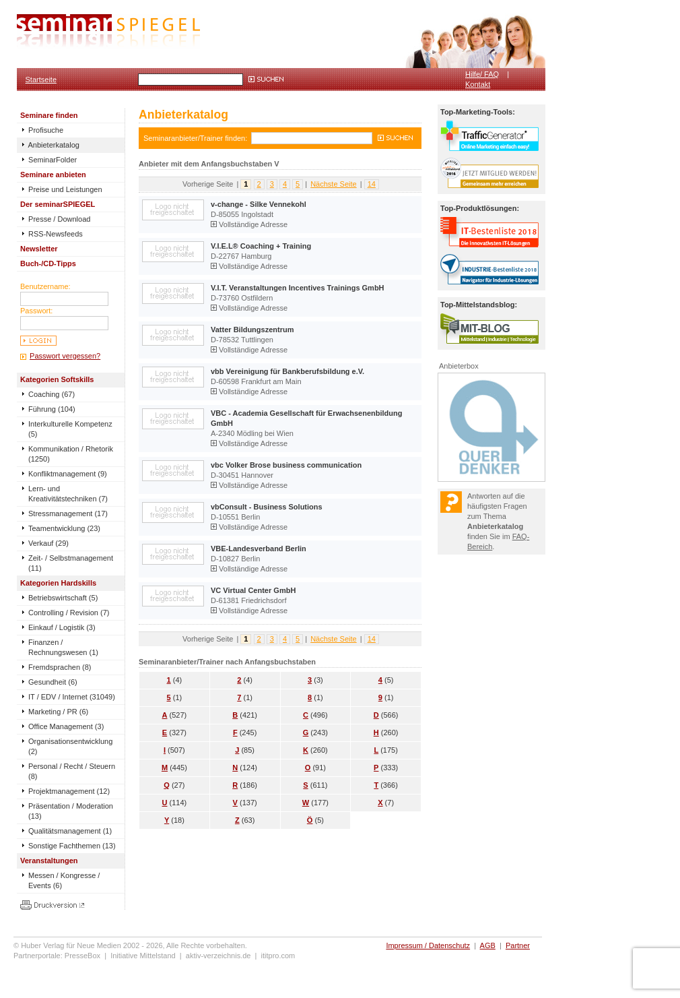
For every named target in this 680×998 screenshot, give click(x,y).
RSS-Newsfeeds (51, 234)
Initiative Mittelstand (143, 956)
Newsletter (39, 249)
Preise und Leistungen (61, 189)
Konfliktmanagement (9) (67, 474)
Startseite (41, 79)
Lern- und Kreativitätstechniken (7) (68, 494)
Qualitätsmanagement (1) (70, 831)
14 (372, 184)
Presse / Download (55, 219)
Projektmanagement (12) (69, 791)
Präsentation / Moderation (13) (70, 811)
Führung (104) (51, 409)
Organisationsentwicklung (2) (70, 746)
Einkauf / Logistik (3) (62, 627)
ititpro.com (278, 956)
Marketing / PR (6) (58, 712)
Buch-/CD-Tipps (48, 263)
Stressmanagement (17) (68, 513)
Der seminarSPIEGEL (57, 204)
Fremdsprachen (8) (60, 667)
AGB (488, 945)
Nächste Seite (333, 184)
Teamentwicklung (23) (64, 528)
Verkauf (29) (48, 543)
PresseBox (82, 956)
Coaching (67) (51, 394)
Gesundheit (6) (52, 682)
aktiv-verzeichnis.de (218, 956)
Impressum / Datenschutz (428, 945)
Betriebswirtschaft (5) (63, 598)
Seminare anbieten (53, 174)
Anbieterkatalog (49, 145)
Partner (518, 945)
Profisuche (41, 130)
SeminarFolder (48, 160)
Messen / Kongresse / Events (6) (64, 880)
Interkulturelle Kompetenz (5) (70, 429)
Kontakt (477, 84)
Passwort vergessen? (65, 356)
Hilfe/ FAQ (482, 74)
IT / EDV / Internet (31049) (71, 697)
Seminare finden (49, 115)
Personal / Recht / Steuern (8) (71, 771)
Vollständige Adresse (249, 224)
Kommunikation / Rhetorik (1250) (70, 454)
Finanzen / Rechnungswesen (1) (63, 647)
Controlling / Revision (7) (68, 613)
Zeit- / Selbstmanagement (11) (70, 563)
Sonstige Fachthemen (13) (72, 846)
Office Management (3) (66, 726)
